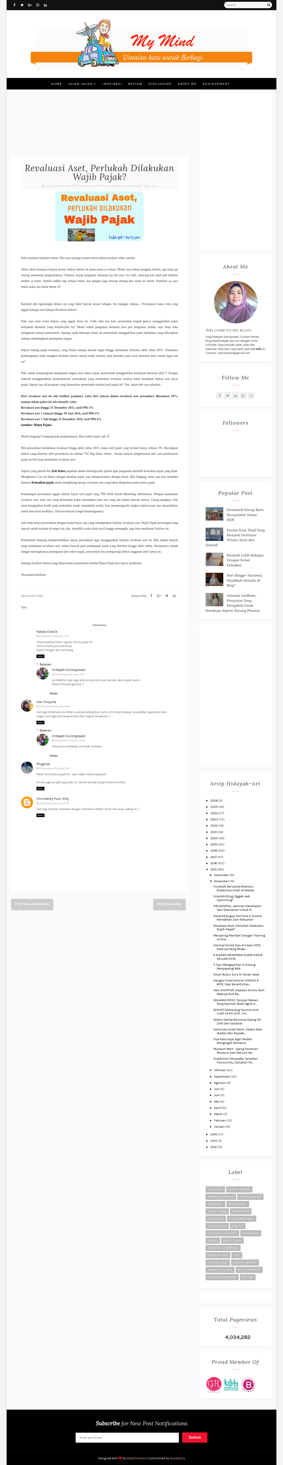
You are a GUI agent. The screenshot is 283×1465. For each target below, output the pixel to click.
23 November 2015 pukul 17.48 (70, 740)
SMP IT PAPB (232, 1240)
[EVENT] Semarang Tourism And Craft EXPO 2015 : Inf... (235, 1012)
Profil (213, 1240)
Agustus (220, 1083)
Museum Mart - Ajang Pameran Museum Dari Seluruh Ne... (235, 1051)
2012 (214, 1147)
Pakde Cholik (46, 632)
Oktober (220, 1070)
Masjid (237, 1226)
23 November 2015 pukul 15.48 (54, 706)
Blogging (215, 1189)
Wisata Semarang (222, 1277)
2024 (214, 813)
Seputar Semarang (223, 1247)
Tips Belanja (218, 1262)
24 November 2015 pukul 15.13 (54, 803)
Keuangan (113, 186)
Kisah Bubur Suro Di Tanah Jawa (236, 974)
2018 (214, 851)
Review (135, 84)
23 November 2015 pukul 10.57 (54, 636)
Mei (217, 1102)
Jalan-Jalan (80, 84)
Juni (217, 1095)
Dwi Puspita (46, 702)
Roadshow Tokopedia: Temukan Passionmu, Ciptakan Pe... (235, 1060)
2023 (214, 819)
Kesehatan (241, 1211)
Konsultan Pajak (131, 186)
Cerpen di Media (221, 1196)
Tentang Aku (218, 1255)
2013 (214, 1141)
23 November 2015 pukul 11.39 (69, 674)
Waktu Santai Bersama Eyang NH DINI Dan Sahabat (237, 1021)
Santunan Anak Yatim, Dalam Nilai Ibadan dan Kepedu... (237, 1031)
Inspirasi (112, 84)
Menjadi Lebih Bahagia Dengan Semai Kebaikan (245, 560)
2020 (214, 838)
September (222, 1076)
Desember (221, 875)
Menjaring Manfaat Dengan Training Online (239, 937)
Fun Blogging (250, 1196)
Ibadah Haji (238, 1204)
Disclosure (160, 84)
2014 (214, 1134)
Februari (220, 1120)
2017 (214, 857)
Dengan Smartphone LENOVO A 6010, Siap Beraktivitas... (235, 982)
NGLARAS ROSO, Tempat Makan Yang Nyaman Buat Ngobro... (235, 1002)
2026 (214, 800)
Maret (218, 1114)
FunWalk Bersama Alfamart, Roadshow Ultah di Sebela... (234, 888)
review (247, 1277)
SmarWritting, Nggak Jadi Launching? (231, 898)
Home (56, 84)
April (217, 1108)
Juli (216, 1089)
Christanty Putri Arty (52, 799)
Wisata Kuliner (220, 1269)
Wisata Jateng (245, 1262)
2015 (214, 869)
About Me (187, 84)
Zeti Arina (58, 471)
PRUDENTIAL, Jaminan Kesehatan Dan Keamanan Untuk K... (237, 908)
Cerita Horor (239, 1189)
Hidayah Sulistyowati (69, 670)
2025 (214, 807)
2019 (214, 844)
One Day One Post (222, 1233)
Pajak (146, 186)
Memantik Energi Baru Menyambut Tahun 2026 (245, 514)
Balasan (46, 664)
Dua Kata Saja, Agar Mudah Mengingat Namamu (232, 1041)
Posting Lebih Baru (32, 904)
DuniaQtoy (177, 1458)
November (221, 881)
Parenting (251, 1233)
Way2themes (136, 1458)
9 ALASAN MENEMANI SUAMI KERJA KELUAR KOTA (237, 957)
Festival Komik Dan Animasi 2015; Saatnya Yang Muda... (237, 947)
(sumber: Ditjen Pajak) (36, 425)
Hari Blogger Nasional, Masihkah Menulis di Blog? (245, 580)
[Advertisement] (99, 125)
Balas (40, 656)
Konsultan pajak (43, 482)
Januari (219, 1127)
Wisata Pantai (249, 1269)
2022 (214, 826)
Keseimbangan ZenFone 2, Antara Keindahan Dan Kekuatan (237, 918)
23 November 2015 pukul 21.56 (54, 768)
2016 (214, 863)
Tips (154, 186)
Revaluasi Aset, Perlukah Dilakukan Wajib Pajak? (238, 927)
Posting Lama (169, 904)
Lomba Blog (217, 1226)
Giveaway (215, 1204)
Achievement (216, 84)
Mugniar (43, 764)
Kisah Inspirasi (241, 1218)
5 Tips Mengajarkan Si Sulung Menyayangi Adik (234, 966)
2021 (214, 832)
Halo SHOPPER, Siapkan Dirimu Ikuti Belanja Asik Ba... (238, 992)
